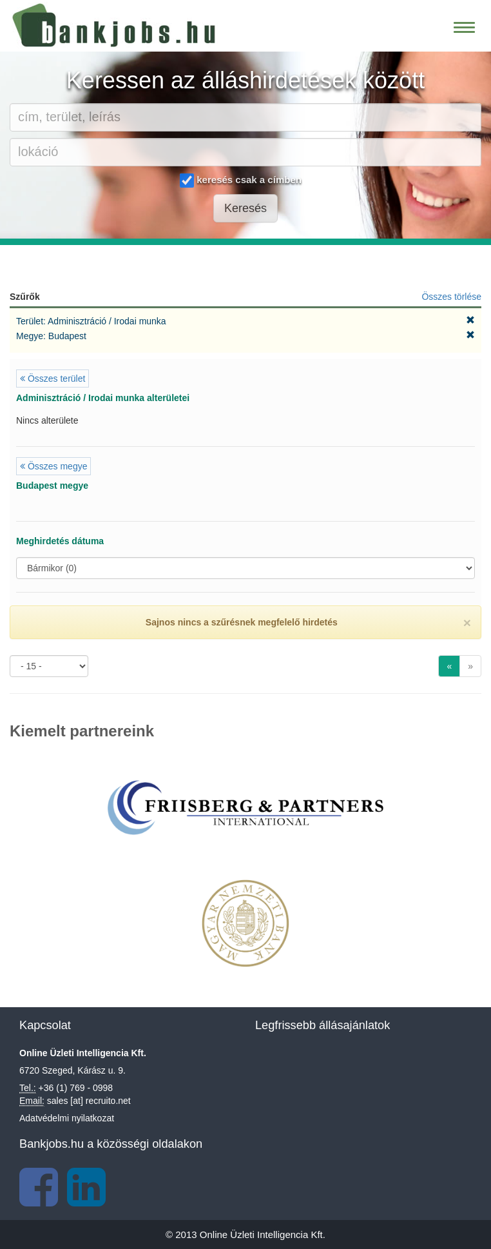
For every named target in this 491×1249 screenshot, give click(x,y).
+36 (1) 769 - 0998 (76, 1088)
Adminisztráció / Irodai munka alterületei (102, 398)
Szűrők (25, 296)
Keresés (245, 208)
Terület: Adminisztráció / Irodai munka (92, 321)
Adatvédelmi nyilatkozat (66, 1118)
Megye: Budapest (52, 336)
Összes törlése (451, 296)
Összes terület (52, 378)
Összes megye (53, 466)
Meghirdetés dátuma (60, 541)
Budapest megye (52, 485)
